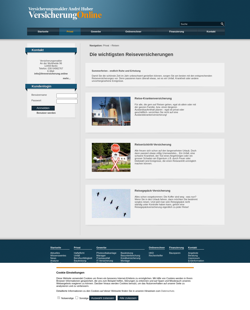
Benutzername (39, 95)
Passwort (36, 100)
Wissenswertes (58, 255)
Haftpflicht (79, 253)
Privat (70, 31)
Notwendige (67, 298)
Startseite (43, 31)
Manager (101, 255)
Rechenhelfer (156, 255)
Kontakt (211, 31)
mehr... (66, 78)
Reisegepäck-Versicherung (152, 190)
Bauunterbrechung (130, 255)
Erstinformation (196, 260)
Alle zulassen (128, 298)
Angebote (193, 253)
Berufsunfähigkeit (83, 258)
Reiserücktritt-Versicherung (153, 144)
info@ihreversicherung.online (51, 73)
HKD (151, 253)
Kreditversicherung (130, 258)
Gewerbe (96, 31)
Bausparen (174, 253)
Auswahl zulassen (102, 298)
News (53, 258)
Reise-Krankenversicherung (153, 98)
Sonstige (84, 298)
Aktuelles (55, 253)
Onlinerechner (133, 31)
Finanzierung (176, 31)
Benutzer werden (46, 113)
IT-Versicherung (104, 260)
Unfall (77, 255)
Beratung (193, 255)
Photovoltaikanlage (106, 253)
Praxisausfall (103, 258)
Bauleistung (80, 260)
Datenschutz (167, 291)
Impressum (194, 258)
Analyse (54, 260)
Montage (125, 260)
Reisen (115, 45)
